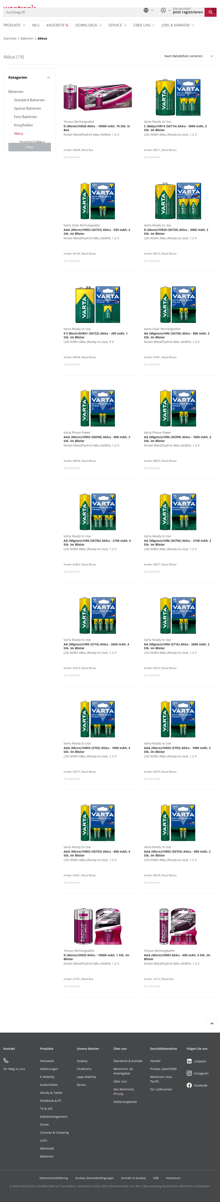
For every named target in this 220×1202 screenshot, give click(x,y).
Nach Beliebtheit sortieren (189, 56)
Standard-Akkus (32, 142)
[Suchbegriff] (104, 12)
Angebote (55, 25)
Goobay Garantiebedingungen (94, 1178)
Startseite (10, 38)
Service (115, 25)
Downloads (86, 25)
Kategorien (29, 77)
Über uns (142, 25)
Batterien (27, 38)
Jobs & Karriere (176, 25)
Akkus (42, 38)
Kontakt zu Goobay (133, 1178)
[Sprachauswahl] (150, 10)
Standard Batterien (29, 100)
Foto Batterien (25, 116)
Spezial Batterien (27, 108)
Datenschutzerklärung (54, 1178)
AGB (156, 1178)
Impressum (173, 1178)
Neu (36, 25)
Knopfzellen (23, 125)
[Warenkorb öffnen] (214, 10)
